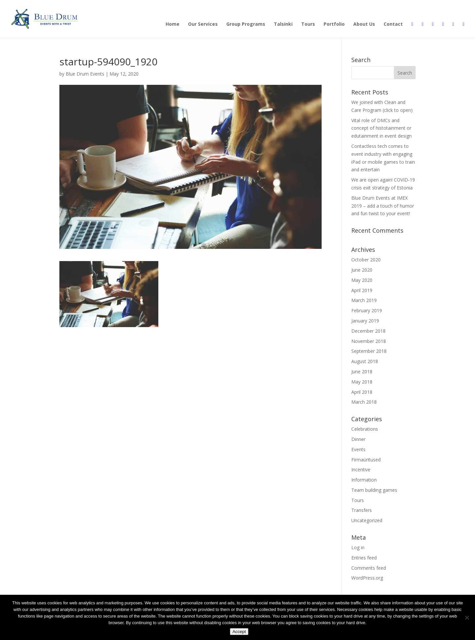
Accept (239, 631)
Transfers (361, 510)
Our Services (203, 24)
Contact (393, 24)
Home (172, 24)
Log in (357, 547)
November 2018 (368, 341)
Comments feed (368, 568)
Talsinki (283, 24)
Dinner (358, 439)
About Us (364, 24)
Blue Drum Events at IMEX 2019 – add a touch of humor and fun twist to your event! (382, 206)
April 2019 (361, 290)
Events (358, 449)
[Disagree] (466, 617)
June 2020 (361, 270)
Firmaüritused (366, 459)
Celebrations (364, 429)
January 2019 (365, 321)
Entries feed (364, 558)
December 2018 (368, 331)
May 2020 (361, 280)
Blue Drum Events (85, 74)
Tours (308, 24)
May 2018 (361, 382)
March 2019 (364, 300)
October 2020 (366, 259)
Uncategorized (366, 520)
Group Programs (245, 24)
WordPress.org (367, 578)
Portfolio (334, 24)
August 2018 (364, 361)
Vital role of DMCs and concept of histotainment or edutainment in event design (381, 128)
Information (364, 480)
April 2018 (361, 392)
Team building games (374, 490)
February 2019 (366, 310)
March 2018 (364, 402)
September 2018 (369, 351)
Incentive (360, 469)
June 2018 (361, 371)
